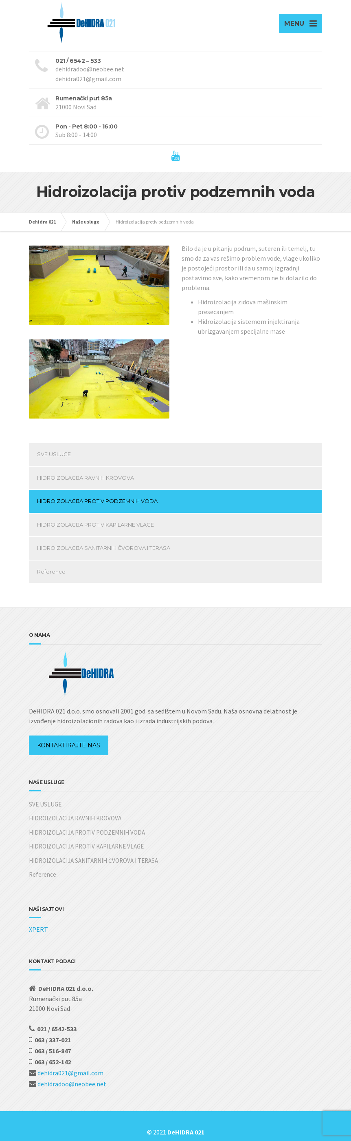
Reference (51, 571)
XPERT (38, 929)
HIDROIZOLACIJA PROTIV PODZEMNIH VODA (97, 501)
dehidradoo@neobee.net (71, 1084)
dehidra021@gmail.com (70, 1073)
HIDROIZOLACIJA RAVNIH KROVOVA (85, 477)
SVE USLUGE (54, 454)
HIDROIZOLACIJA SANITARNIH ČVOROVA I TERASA (103, 548)
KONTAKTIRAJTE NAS (68, 745)
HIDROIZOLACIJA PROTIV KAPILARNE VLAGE (95, 524)
